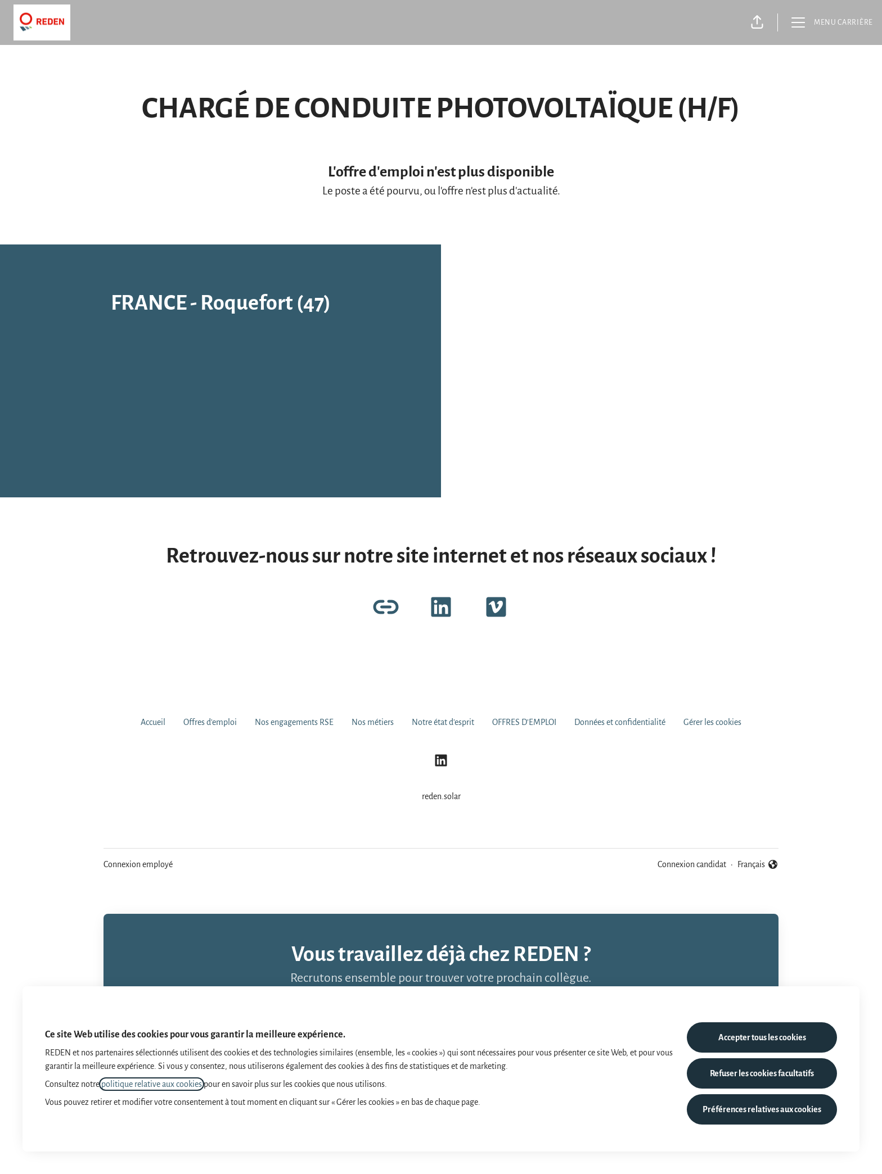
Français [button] (757, 864)
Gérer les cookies (712, 722)
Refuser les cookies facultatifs (762, 1073)
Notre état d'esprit (443, 722)
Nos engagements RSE (294, 722)
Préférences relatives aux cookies (762, 1109)
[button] (757, 22)
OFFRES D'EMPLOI (524, 722)
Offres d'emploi (210, 722)
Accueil (153, 722)
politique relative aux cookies (151, 1084)
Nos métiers (373, 722)
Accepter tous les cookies (762, 1037)
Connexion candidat (692, 864)
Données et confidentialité (619, 722)
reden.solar (441, 796)
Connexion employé (138, 864)
